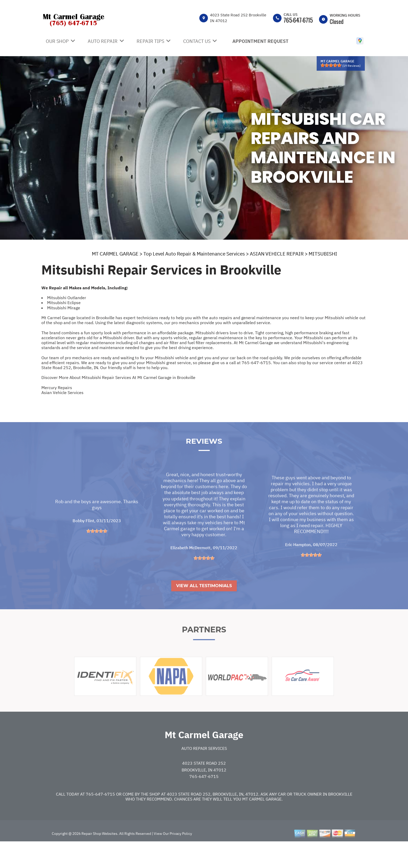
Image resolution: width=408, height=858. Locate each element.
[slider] (331, 65)
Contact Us (197, 41)
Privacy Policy (181, 847)
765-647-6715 (298, 20)
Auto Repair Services (204, 762)
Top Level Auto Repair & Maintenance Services (194, 254)
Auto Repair (103, 41)
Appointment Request (260, 41)
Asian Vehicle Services (62, 392)
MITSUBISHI (323, 254)
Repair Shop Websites (99, 847)
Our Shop (57, 41)
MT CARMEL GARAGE (115, 254)
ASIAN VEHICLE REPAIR (277, 254)
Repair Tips (150, 41)
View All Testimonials (204, 599)
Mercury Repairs (56, 387)
